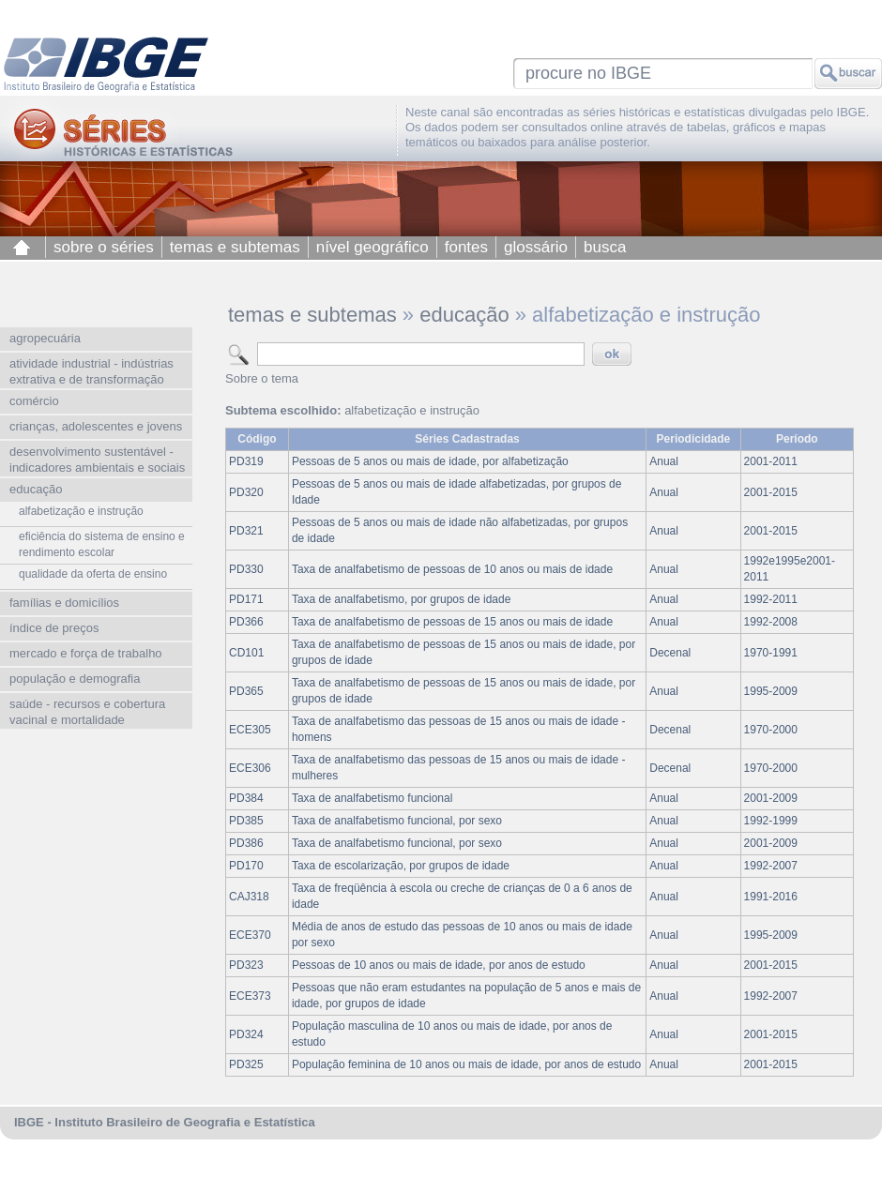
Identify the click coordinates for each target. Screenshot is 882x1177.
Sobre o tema (261, 378)
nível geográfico (372, 247)
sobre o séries (103, 247)
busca (605, 247)
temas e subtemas (235, 247)
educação (464, 314)
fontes (466, 247)
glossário (536, 247)
